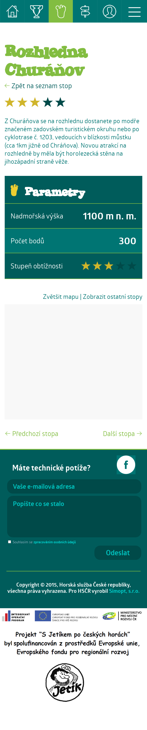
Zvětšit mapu (61, 296)
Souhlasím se (44, 542)
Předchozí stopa (35, 433)
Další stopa (119, 433)
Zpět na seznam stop (41, 85)
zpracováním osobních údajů (55, 542)
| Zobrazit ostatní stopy (111, 296)
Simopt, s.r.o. (124, 591)
